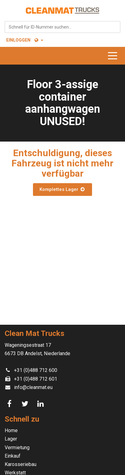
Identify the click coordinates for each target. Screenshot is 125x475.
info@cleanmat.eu (33, 387)
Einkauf (13, 456)
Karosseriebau (20, 464)
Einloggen (18, 40)
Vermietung (17, 447)
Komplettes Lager (62, 189)
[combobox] (62, 27)
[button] (38, 40)
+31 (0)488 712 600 (35, 370)
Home (11, 430)
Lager (11, 439)
